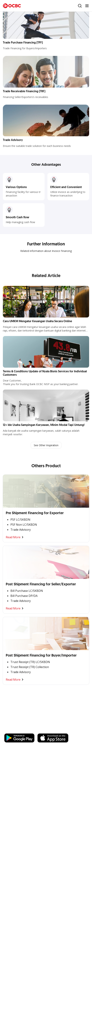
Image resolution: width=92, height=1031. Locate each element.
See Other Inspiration (46, 445)
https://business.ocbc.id (55, 730)
